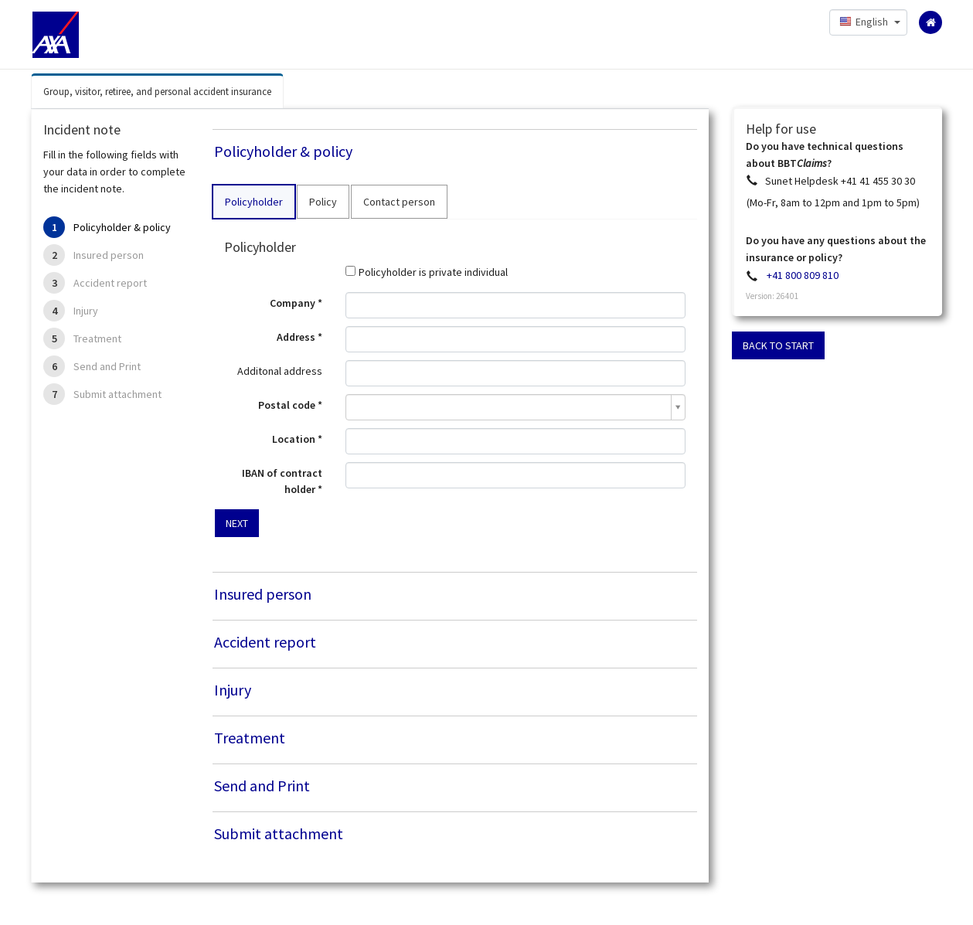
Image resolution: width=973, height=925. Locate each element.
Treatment (97, 338)
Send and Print (107, 366)
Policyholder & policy (122, 227)
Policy (323, 202)
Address (296, 337)
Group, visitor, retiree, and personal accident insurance (157, 91)
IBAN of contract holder (282, 481)
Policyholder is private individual (433, 272)
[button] (868, 22)
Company (292, 303)
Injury (85, 311)
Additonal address (279, 371)
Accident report (110, 283)
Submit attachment (117, 394)
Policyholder (254, 202)
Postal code (286, 405)
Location (293, 439)
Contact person (399, 202)
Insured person (108, 255)
